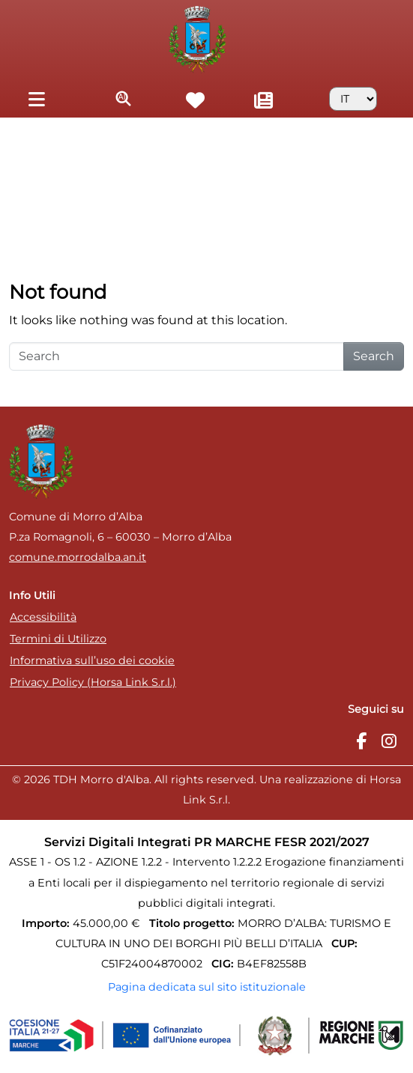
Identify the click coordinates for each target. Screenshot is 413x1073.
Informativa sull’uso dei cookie (92, 660)
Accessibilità (43, 617)
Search (373, 356)
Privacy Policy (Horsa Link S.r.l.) (93, 682)
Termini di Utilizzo (58, 638)
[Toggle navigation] (36, 98)
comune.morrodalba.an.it (77, 557)
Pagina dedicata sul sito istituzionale (207, 987)
